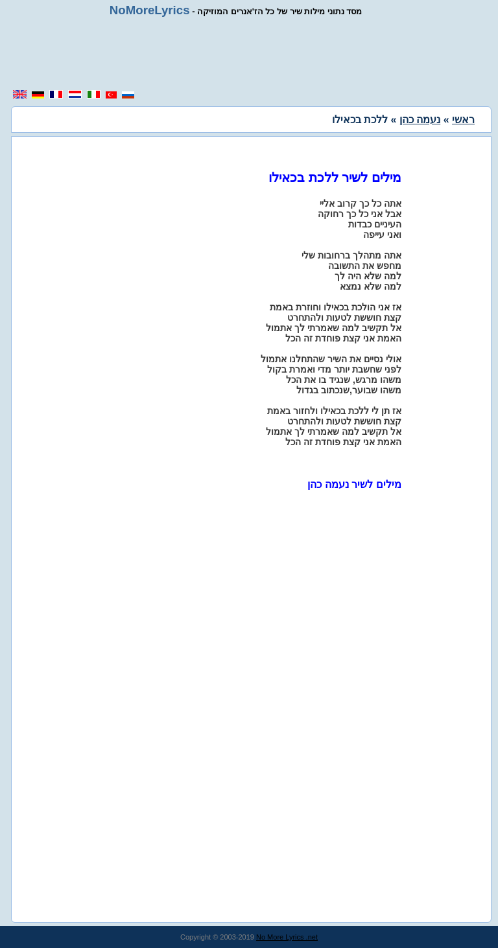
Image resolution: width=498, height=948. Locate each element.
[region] (249, 53)
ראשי (463, 119)
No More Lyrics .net (287, 937)
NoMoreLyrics (150, 10)
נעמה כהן (419, 119)
